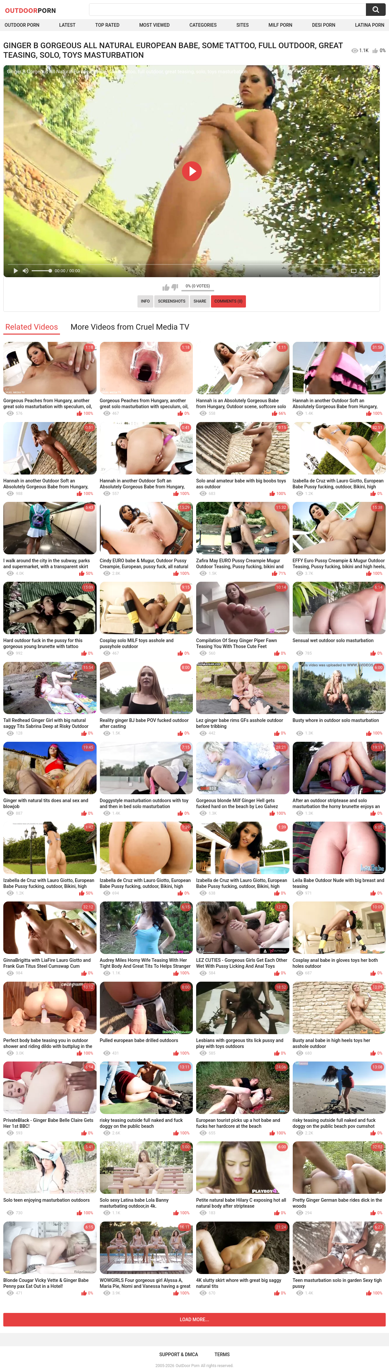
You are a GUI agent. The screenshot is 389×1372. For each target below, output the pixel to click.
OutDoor (30, 10)
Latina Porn (369, 25)
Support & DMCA (178, 1354)
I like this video (166, 287)
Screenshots (171, 301)
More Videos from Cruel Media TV (130, 327)
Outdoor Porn (22, 25)
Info (145, 301)
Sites (242, 25)
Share (200, 301)
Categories (203, 25)
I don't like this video (174, 287)
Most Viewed (154, 25)
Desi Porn (323, 25)
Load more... (194, 1319)
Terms (222, 1354)
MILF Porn (280, 25)
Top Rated (107, 25)
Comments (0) (229, 301)
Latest (67, 25)
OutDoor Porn (187, 1365)
